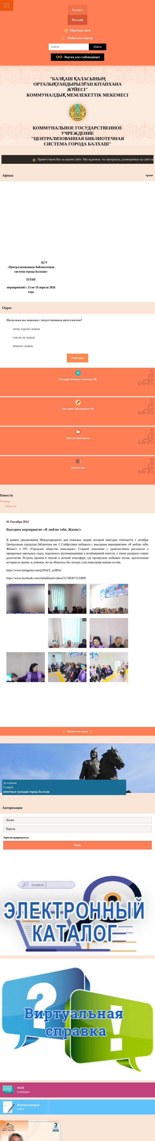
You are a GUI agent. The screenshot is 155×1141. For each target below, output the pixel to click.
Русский (77, 20)
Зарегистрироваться (16, 837)
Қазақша (77, 10)
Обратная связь (80, 30)
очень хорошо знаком (26, 329)
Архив (149, 175)
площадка (86, 1089)
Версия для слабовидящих (82, 57)
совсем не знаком (24, 337)
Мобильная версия (80, 38)
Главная (5, 501)
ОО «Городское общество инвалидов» (49, 549)
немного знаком (23, 346)
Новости (10, 506)
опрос (86, 1106)
